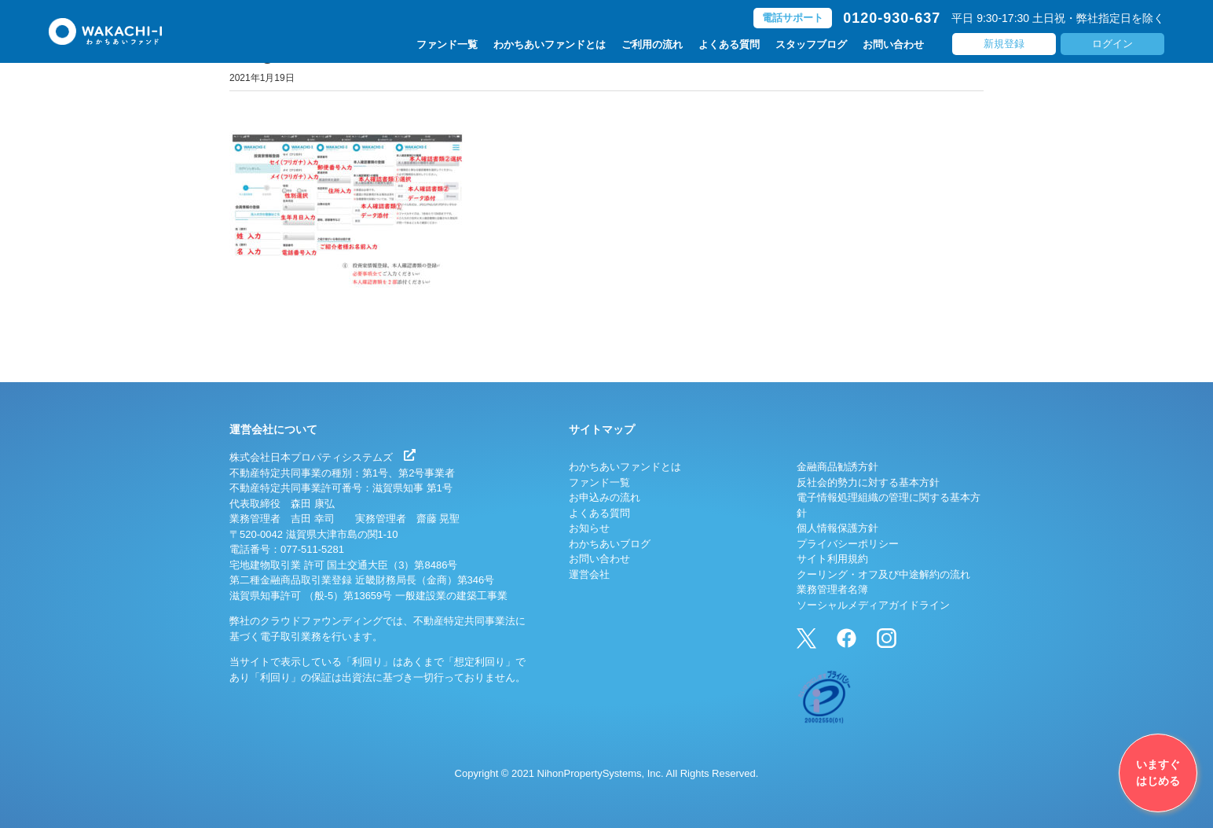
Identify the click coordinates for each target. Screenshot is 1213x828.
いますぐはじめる (1158, 772)
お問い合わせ (893, 44)
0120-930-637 (891, 18)
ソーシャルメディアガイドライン (873, 605)
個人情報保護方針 (837, 528)
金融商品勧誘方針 (837, 467)
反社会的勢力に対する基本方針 (868, 482)
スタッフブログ (811, 44)
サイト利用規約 (832, 559)
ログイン (1112, 44)
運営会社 (589, 574)
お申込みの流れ (604, 497)
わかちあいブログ (609, 544)
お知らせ (589, 528)
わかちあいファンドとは (549, 44)
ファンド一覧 (447, 44)
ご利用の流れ (652, 44)
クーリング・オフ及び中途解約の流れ (883, 574)
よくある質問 (729, 44)
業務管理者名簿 (832, 589)
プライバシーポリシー (848, 544)
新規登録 (1004, 44)
